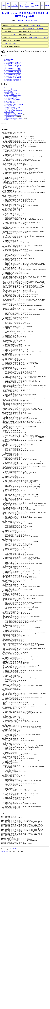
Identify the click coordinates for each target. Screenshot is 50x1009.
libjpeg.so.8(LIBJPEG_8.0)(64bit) (13, 105)
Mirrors (37, 5)
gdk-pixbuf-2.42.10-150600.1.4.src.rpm (37, 37)
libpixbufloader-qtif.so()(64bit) (12, 75)
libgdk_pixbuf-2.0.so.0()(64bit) (12, 63)
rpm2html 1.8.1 (12, 991)
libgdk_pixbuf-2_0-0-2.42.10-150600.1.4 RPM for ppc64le (25, 14)
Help (42, 5)
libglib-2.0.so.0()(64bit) (10, 99)
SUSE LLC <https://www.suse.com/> (33, 28)
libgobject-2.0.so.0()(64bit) (11, 102)
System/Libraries (10, 34)
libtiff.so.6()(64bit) (9, 112)
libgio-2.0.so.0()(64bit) (10, 97)
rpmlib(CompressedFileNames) (12, 115)
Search (47, 5)
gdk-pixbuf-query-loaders (11, 91)
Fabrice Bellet (4, 994)
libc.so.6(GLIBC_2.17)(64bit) (12, 94)
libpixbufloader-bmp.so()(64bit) (12, 67)
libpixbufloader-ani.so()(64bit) (12, 66)
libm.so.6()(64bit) (9, 106)
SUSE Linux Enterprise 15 (33, 25)
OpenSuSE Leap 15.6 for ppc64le (27, 20)
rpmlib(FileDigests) (9, 117)
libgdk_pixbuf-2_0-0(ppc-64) (12, 64)
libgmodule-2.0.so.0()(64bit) (12, 100)
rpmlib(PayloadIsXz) (10, 120)
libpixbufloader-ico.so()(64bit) (12, 72)
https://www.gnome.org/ (11, 43)
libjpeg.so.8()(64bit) (9, 103)
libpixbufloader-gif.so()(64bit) (12, 69)
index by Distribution (14, 5)
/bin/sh (6, 88)
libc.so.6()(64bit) (8, 92)
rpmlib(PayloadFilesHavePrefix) (13, 119)
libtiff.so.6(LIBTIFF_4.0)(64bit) (13, 114)
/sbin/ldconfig (8, 89)
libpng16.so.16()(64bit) (10, 109)
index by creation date (27, 5)
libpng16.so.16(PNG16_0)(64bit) (13, 111)
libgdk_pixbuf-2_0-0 (9, 60)
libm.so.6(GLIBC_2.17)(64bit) (12, 108)
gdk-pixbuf (7, 61)
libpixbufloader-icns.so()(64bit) (12, 70)
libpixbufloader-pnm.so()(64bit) (12, 73)
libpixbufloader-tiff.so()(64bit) (12, 78)
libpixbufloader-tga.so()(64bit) (12, 77)
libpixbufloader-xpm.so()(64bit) (12, 81)
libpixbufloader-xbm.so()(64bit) (12, 80)
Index (3, 5)
